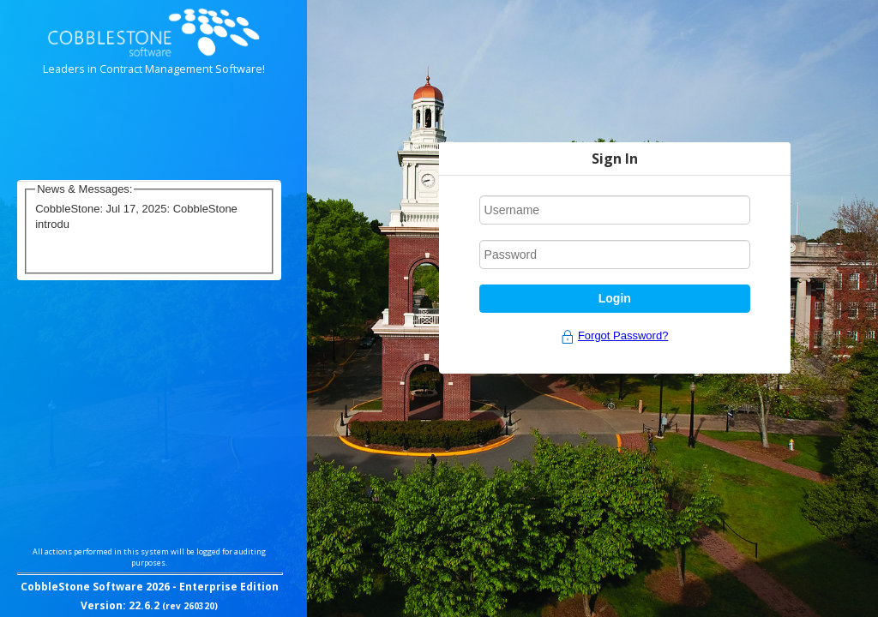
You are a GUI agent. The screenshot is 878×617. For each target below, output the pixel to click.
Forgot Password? (623, 335)
